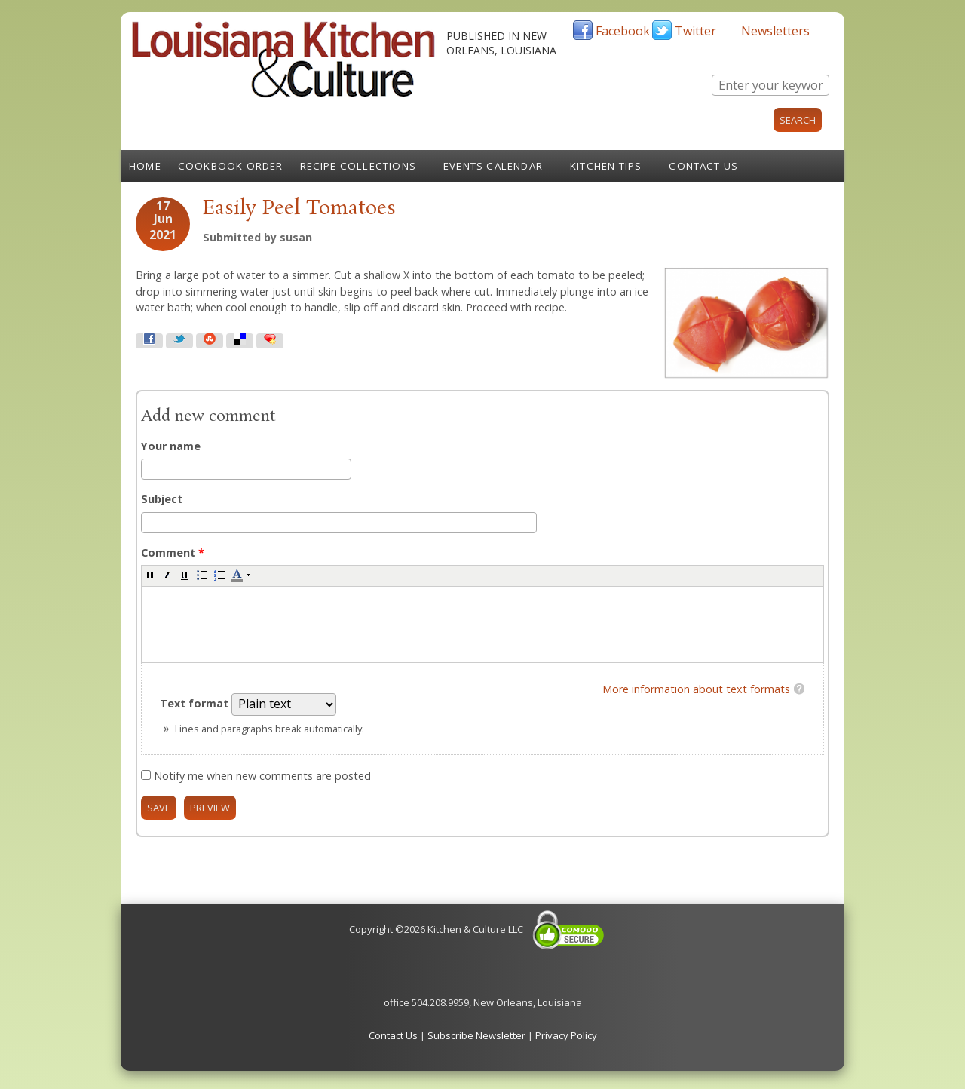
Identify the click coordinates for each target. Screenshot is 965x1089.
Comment (172, 552)
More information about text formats (696, 689)
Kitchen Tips (606, 166)
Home (145, 166)
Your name (171, 446)
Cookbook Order (230, 166)
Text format (195, 703)
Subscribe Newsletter (476, 1035)
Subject (161, 499)
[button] (150, 574)
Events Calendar (493, 166)
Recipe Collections (358, 166)
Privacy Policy (566, 1035)
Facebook (623, 31)
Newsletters (775, 31)
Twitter (695, 31)
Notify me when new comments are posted (262, 775)
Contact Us (703, 166)
